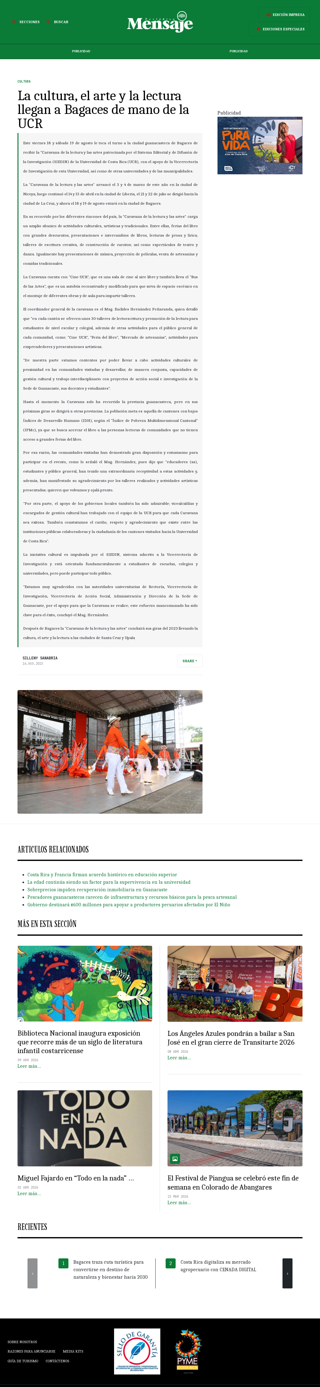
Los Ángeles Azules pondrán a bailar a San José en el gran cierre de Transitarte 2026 (231, 1038)
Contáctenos (57, 1361)
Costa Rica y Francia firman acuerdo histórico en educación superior (102, 875)
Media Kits (73, 1351)
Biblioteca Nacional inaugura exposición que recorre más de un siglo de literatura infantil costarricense (80, 1042)
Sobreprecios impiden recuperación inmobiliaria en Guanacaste (98, 890)
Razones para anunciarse (31, 1351)
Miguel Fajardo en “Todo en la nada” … (76, 1178)
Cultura (24, 81)
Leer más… (29, 1066)
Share (188, 661)
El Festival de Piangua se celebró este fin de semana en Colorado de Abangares (233, 1182)
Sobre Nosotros (22, 1342)
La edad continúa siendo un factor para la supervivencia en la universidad (109, 882)
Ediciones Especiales (279, 29)
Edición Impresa (284, 14)
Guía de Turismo (23, 1361)
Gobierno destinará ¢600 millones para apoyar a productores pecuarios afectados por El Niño (129, 905)
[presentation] (33, 1273)
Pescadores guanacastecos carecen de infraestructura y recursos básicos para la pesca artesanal (132, 897)
